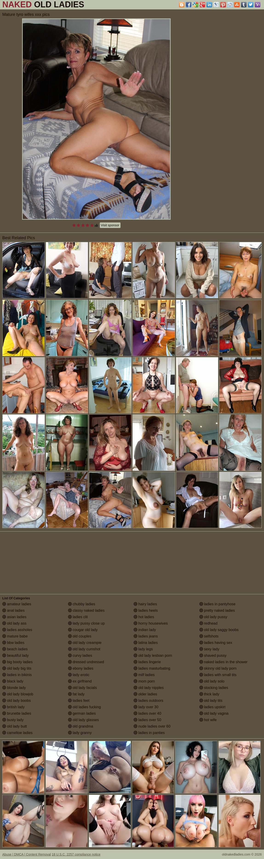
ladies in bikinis (17, 675)
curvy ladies (80, 655)
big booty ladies (17, 662)
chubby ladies (81, 604)
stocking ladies (213, 688)
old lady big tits (16, 668)
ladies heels (146, 610)
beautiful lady (15, 655)
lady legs (143, 649)
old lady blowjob (17, 694)
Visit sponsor (110, 225)
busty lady (12, 720)
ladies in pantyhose (217, 604)
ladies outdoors (148, 701)
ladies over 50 (147, 720)
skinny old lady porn (218, 668)
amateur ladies (16, 604)
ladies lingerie (147, 662)
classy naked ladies (86, 610)
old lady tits (210, 701)
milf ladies (144, 675)
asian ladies (14, 617)
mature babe (15, 636)
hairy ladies (145, 604)
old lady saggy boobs (219, 630)
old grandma (80, 726)
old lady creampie (85, 643)
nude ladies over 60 (152, 726)
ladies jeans (146, 636)
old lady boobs (16, 701)
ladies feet (78, 701)
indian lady (145, 630)
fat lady (76, 694)
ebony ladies (80, 668)
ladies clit (78, 617)
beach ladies (15, 649)
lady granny (80, 733)
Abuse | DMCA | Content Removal (26, 854)
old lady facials (82, 688)
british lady (13, 707)
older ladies (145, 694)
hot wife (208, 720)
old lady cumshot (84, 649)
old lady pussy (213, 617)
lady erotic (78, 675)
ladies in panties (149, 733)
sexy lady (209, 649)
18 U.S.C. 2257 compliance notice (76, 854)
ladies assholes (17, 630)
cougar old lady (83, 630)
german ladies (82, 713)
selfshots (209, 636)
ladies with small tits (218, 675)
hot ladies (144, 617)
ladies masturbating (152, 668)
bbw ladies (13, 643)
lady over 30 (146, 707)
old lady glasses (83, 720)
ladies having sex (215, 643)
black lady (12, 681)
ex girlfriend (80, 681)
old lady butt (14, 726)
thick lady (209, 694)
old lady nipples (149, 688)
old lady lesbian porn (153, 655)
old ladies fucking (84, 707)
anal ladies (13, 610)
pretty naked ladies (217, 610)
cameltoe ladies (17, 733)
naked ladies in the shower (223, 662)
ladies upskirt (212, 707)
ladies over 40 (147, 713)
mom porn (144, 681)
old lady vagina (214, 713)
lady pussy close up (86, 623)
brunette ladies (16, 713)
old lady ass (14, 623)
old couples (79, 636)
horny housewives (151, 623)
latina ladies (146, 643)
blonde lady (14, 688)
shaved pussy (213, 655)
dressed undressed (86, 662)
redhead (208, 623)
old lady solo (211, 681)
